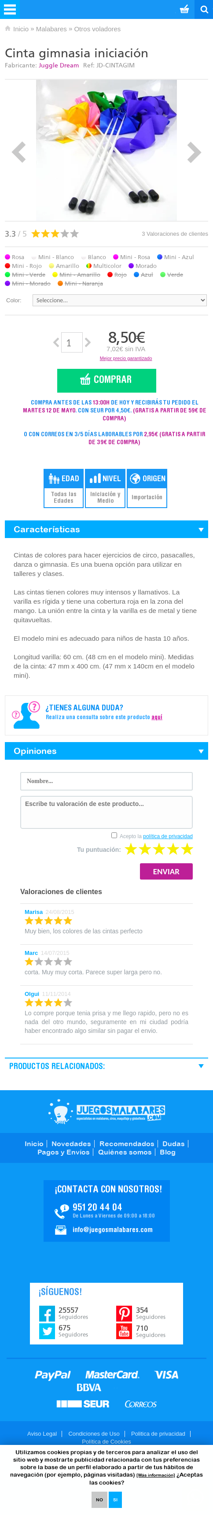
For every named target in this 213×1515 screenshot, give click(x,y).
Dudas (173, 1143)
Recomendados (126, 1143)
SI (115, 1499)
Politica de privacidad (158, 1433)
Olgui (32, 994)
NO (99, 1499)
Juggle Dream (59, 65)
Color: (14, 300)
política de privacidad (168, 836)
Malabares (51, 29)
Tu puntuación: (99, 850)
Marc (31, 953)
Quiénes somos (125, 1152)
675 (73, 1330)
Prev (18, 152)
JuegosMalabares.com (106, 1111)
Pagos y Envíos (63, 1152)
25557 (73, 1313)
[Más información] (155, 1475)
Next (194, 152)
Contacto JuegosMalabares (107, 1211)
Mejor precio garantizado (126, 358)
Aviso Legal (42, 1433)
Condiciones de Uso (93, 1433)
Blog (168, 1152)
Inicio (21, 29)
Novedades (71, 1143)
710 (150, 1331)
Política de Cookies (106, 1441)
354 (150, 1313)
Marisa (34, 912)
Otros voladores (97, 29)
